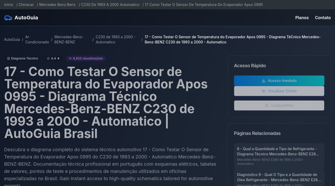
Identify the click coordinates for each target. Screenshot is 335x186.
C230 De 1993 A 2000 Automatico (110, 4)
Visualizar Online (279, 93)
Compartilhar (279, 108)
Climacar (26, 4)
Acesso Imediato (279, 83)
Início (8, 4)
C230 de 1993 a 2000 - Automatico (115, 39)
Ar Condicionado (37, 39)
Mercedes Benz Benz (57, 4)
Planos (302, 17)
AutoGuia (12, 39)
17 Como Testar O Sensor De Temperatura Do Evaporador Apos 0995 (204, 4)
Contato (323, 17)
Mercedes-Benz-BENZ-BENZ (69, 39)
